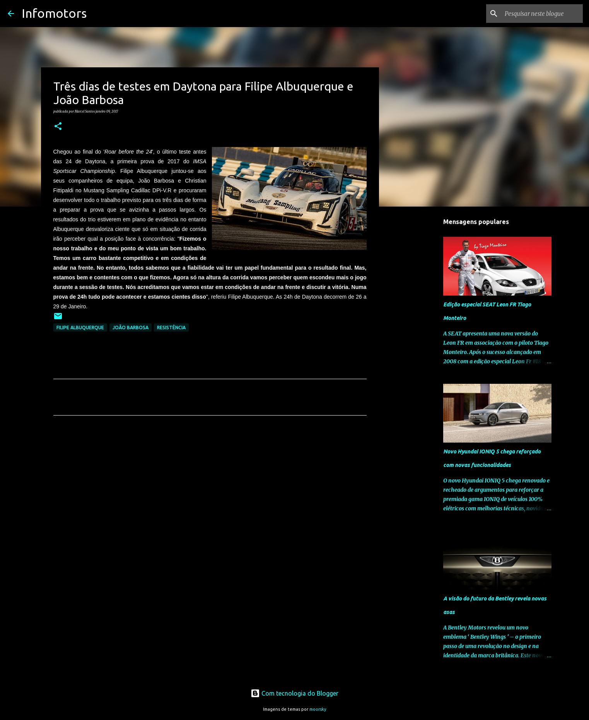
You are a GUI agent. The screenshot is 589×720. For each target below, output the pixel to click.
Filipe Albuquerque (80, 327)
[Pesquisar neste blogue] (542, 13)
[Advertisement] (210, 494)
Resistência (171, 327)
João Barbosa (131, 327)
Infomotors (54, 13)
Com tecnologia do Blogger (294, 693)
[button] (58, 126)
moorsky (317, 709)
